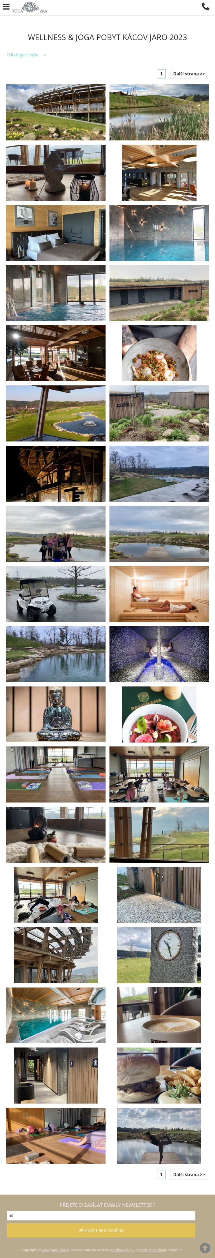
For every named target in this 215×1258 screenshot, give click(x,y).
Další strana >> (189, 74)
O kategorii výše (23, 55)
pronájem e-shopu (152, 1250)
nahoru (207, 1250)
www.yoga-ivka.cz (55, 1250)
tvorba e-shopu (123, 1250)
